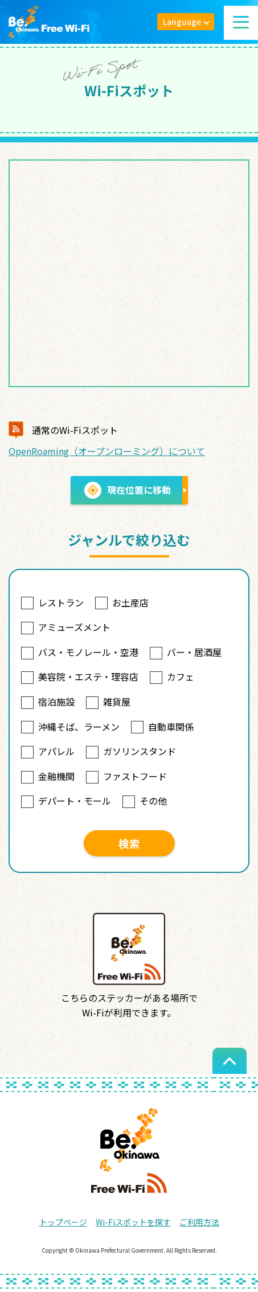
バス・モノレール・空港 (79, 652)
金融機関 (48, 776)
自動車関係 (162, 726)
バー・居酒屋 (186, 652)
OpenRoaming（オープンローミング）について (107, 451)
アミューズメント (65, 627)
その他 (144, 800)
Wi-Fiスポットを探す (133, 1222)
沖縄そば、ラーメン (70, 726)
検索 (129, 843)
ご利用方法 (199, 1222)
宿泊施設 (48, 701)
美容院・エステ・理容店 (79, 676)
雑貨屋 (108, 701)
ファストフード (126, 776)
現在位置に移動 (127, 490)
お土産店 (122, 602)
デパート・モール (66, 800)
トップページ (63, 1222)
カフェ (172, 676)
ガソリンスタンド (131, 751)
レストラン (52, 602)
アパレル (48, 751)
